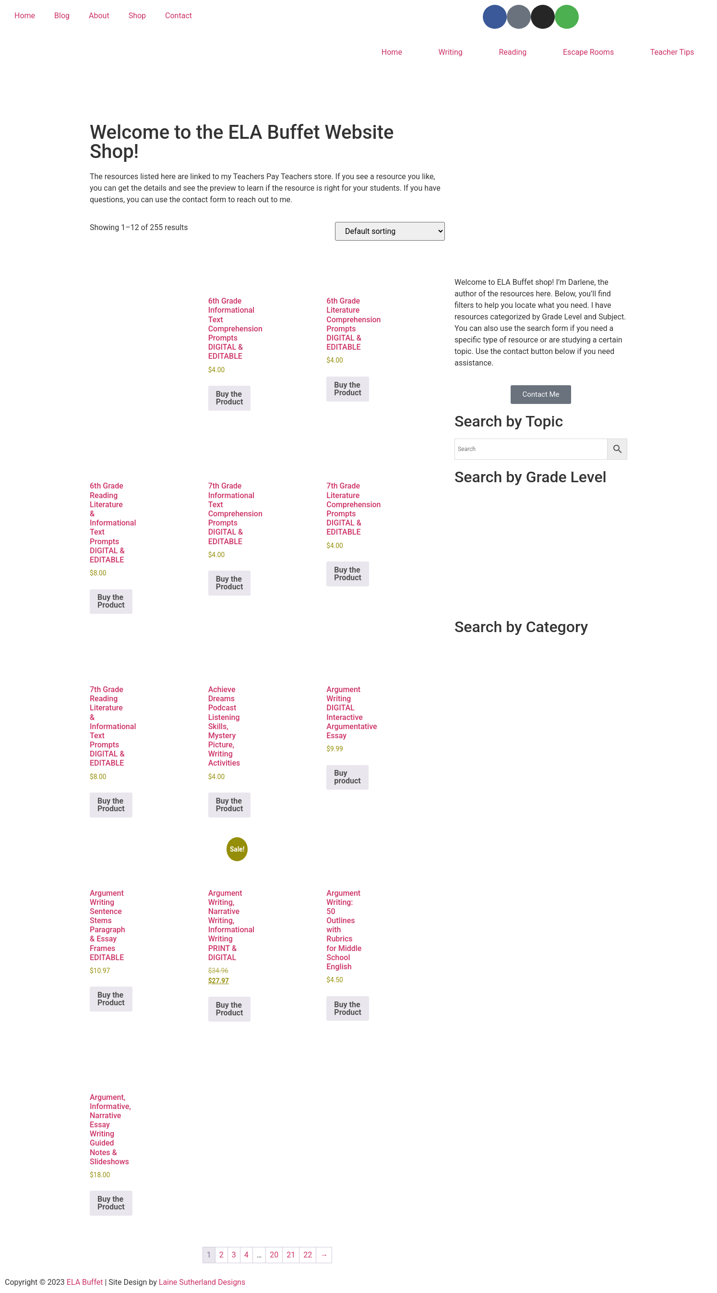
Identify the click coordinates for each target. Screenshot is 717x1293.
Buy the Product (229, 398)
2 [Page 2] (221, 1254)
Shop (137, 15)
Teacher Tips (672, 52)
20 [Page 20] (274, 1254)
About (99, 15)
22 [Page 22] (307, 1254)
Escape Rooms (588, 52)
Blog (62, 15)
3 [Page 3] (234, 1254)
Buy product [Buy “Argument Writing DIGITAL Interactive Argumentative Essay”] (347, 776)
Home (24, 15)
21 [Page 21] (291, 1254)
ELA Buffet (86, 1282)
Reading (512, 52)
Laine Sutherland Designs (202, 1282)
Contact (178, 15)
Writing (451, 52)
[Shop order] (390, 231)
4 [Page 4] (246, 1254)
